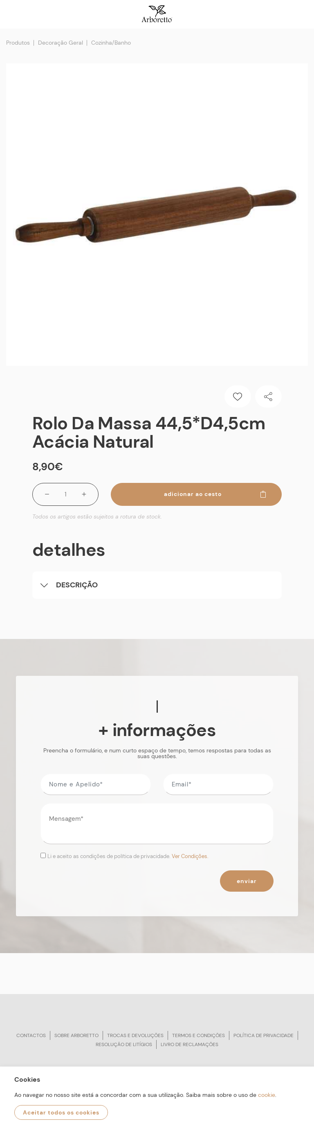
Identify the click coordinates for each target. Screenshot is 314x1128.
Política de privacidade (263, 1035)
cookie (266, 1095)
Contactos (31, 1035)
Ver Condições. (190, 856)
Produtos (18, 42)
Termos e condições (198, 1035)
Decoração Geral (60, 42)
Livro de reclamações (189, 1044)
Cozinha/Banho (111, 42)
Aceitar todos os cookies (61, 1112)
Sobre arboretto (76, 1035)
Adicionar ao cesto (215, 494)
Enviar (247, 881)
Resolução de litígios (124, 1044)
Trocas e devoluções (135, 1035)
